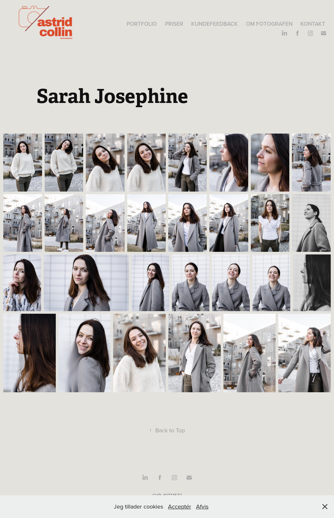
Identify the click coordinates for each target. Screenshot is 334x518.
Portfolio (142, 24)
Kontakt (312, 24)
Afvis (202, 506)
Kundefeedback (214, 24)
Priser (174, 24)
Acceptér (179, 506)
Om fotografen (269, 24)
